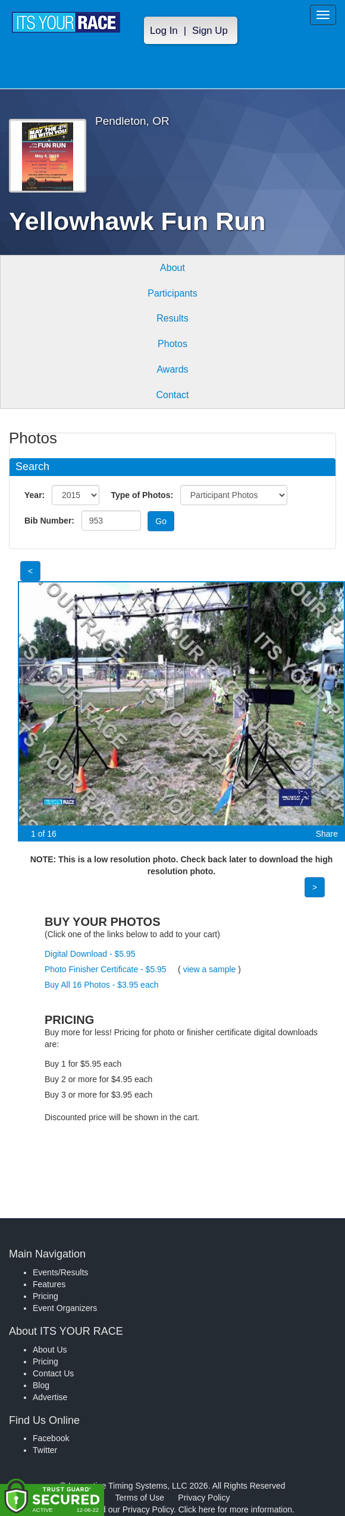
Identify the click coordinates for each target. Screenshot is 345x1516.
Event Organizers (65, 1308)
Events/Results (60, 1272)
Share (327, 834)
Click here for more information (235, 1509)
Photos (172, 344)
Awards (172, 369)
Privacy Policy (204, 1497)
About (172, 268)
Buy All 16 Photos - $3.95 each (101, 984)
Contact (172, 395)
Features (49, 1284)
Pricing (45, 1296)
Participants (172, 293)
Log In (164, 30)
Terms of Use (139, 1497)
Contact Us (53, 1373)
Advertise (50, 1397)
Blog (41, 1385)
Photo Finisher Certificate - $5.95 (106, 969)
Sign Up (210, 30)
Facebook (51, 1438)
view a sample (209, 969)
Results (172, 318)
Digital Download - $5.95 (90, 954)
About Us (50, 1349)
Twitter (45, 1450)
